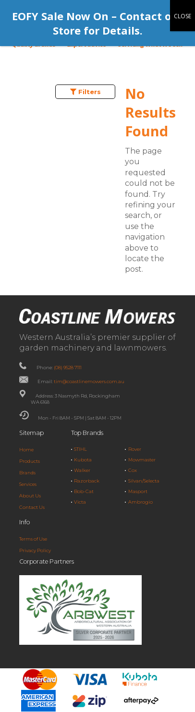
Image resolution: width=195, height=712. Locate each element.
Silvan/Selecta (143, 480)
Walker (82, 470)
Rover (134, 449)
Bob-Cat (84, 491)
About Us (30, 495)
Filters (85, 92)
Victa (80, 502)
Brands (27, 472)
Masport (137, 491)
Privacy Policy (35, 550)
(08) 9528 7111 (68, 367)
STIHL (80, 449)
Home (26, 449)
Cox (132, 470)
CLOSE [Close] (182, 16)
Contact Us (32, 507)
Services (28, 484)
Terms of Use (33, 539)
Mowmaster (142, 459)
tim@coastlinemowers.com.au (89, 381)
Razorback (86, 480)
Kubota (83, 459)
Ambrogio (140, 502)
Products (29, 461)
